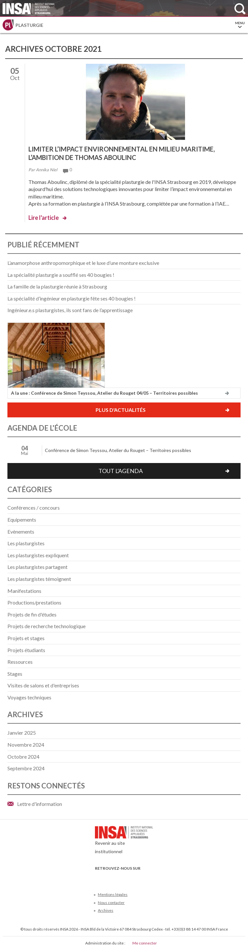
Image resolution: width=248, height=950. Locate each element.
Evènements (20, 531)
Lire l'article (43, 217)
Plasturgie (29, 25)
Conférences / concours (33, 507)
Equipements (21, 519)
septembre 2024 (26, 768)
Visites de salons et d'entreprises (43, 685)
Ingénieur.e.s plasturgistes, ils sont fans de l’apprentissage (70, 310)
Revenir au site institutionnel (124, 841)
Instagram (142, 878)
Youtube (120, 878)
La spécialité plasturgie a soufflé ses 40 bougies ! (60, 275)
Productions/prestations (34, 602)
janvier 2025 (21, 732)
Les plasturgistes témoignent (39, 579)
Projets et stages (26, 638)
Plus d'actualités (121, 410)
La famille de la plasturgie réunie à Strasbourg (57, 286)
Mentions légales (113, 894)
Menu (240, 25)
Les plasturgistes (26, 543)
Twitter (110, 878)
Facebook (99, 878)
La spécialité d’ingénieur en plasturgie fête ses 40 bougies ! (71, 298)
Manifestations (24, 591)
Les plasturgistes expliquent (38, 555)
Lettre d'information (39, 804)
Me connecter (144, 943)
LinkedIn (131, 878)
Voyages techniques (29, 697)
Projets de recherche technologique (46, 626)
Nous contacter (111, 902)
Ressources (20, 662)
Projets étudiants (26, 650)
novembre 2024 (25, 744)
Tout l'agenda (120, 470)
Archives (105, 910)
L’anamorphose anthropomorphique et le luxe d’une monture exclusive (83, 263)
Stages (14, 674)
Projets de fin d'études (32, 614)
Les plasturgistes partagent (37, 567)
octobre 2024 (23, 756)
